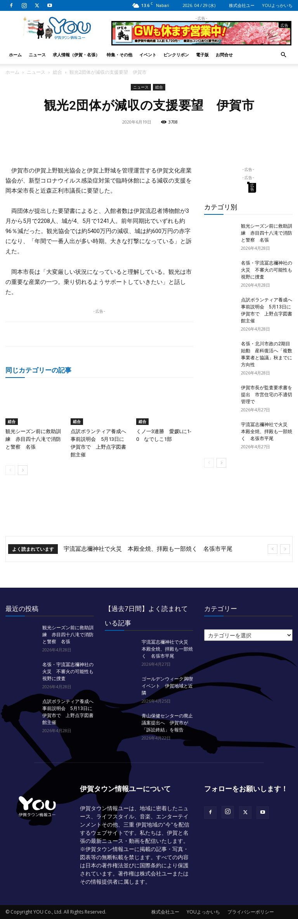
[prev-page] (10, 470)
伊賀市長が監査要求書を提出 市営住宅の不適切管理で (266, 394)
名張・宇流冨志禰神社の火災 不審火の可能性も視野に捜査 (266, 270)
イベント (147, 54)
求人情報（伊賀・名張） (76, 54)
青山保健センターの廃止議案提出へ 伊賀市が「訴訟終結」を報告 (167, 723)
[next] (285, 549)
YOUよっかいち (277, 5)
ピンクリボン (176, 54)
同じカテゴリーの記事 (38, 370)
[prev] (272, 549)
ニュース (37, 54)
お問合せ (224, 54)
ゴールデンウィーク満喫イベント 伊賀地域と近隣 (167, 686)
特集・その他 (119, 54)
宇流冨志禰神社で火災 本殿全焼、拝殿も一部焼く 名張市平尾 (266, 431)
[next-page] (23, 470)
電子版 (202, 54)
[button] (283, 55)
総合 (57, 72)
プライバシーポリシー (250, 912)
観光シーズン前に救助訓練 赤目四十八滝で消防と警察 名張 (33, 439)
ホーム (15, 54)
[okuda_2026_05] (201, 42)
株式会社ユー (242, 5)
